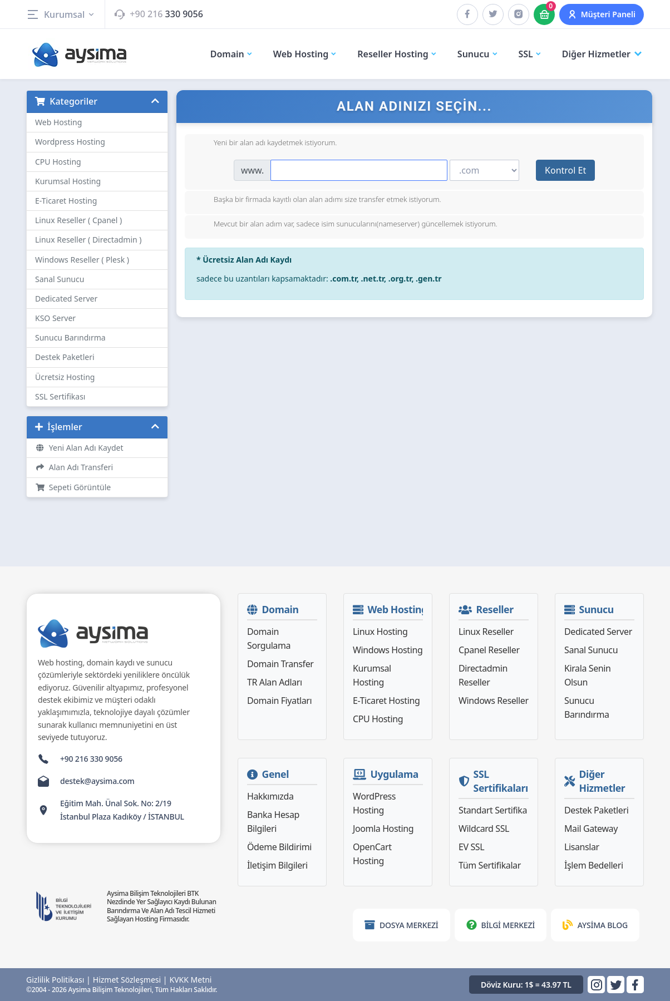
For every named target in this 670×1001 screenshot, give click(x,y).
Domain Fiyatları (279, 700)
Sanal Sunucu (59, 279)
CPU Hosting (58, 161)
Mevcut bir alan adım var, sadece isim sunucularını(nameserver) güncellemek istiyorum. (346, 225)
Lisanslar (581, 847)
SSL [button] (530, 54)
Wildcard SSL (484, 828)
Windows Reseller (494, 700)
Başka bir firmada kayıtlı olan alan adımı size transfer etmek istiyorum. (318, 200)
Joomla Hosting (383, 828)
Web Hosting (58, 122)
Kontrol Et (565, 170)
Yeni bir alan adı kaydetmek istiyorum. (266, 143)
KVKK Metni (191, 980)
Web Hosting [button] (305, 54)
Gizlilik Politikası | (58, 980)
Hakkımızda (270, 796)
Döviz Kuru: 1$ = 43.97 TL (526, 984)
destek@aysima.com (97, 781)
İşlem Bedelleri (593, 865)
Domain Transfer (280, 664)
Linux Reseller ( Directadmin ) (88, 239)
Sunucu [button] (478, 54)
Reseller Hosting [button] (397, 54)
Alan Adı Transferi (74, 467)
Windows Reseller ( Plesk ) (82, 259)
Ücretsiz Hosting (65, 377)
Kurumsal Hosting (68, 181)
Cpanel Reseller (489, 650)
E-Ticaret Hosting (66, 200)
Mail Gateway (591, 828)
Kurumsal (61, 14)
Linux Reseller (486, 631)
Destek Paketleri (65, 357)
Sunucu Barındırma (70, 337)
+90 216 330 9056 (91, 758)
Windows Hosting (387, 650)
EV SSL (471, 847)
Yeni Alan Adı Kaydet (79, 447)
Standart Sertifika (493, 810)
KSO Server (55, 318)
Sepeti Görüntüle (73, 487)
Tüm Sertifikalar (490, 865)
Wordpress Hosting (70, 141)
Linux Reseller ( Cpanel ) (78, 220)
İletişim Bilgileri (277, 865)
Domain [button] (231, 54)
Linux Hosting (380, 631)
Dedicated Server (66, 298)
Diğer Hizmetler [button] (603, 54)
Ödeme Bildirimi (279, 847)
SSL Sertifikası (60, 396)
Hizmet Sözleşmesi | (130, 980)
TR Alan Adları (274, 682)
